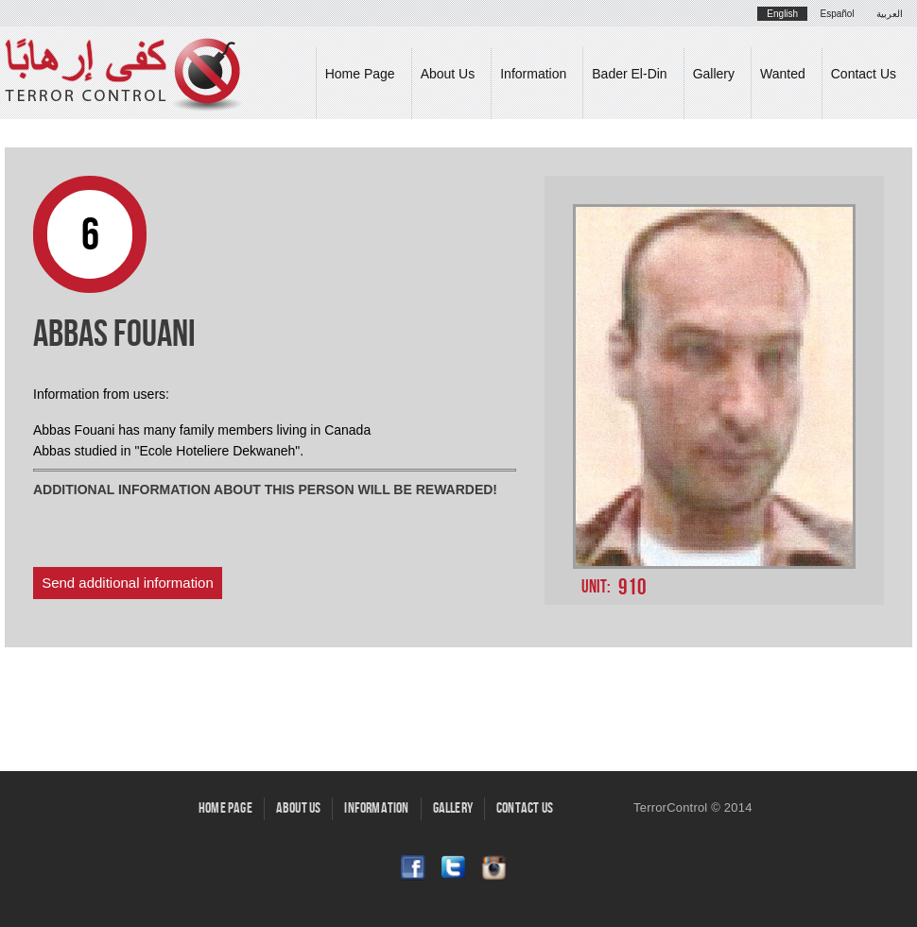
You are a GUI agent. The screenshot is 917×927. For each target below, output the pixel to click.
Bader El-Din (629, 73)
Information (533, 73)
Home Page (360, 73)
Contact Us (863, 73)
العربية (889, 14)
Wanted (782, 73)
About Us (448, 73)
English (782, 14)
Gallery (714, 73)
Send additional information (128, 583)
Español (838, 14)
